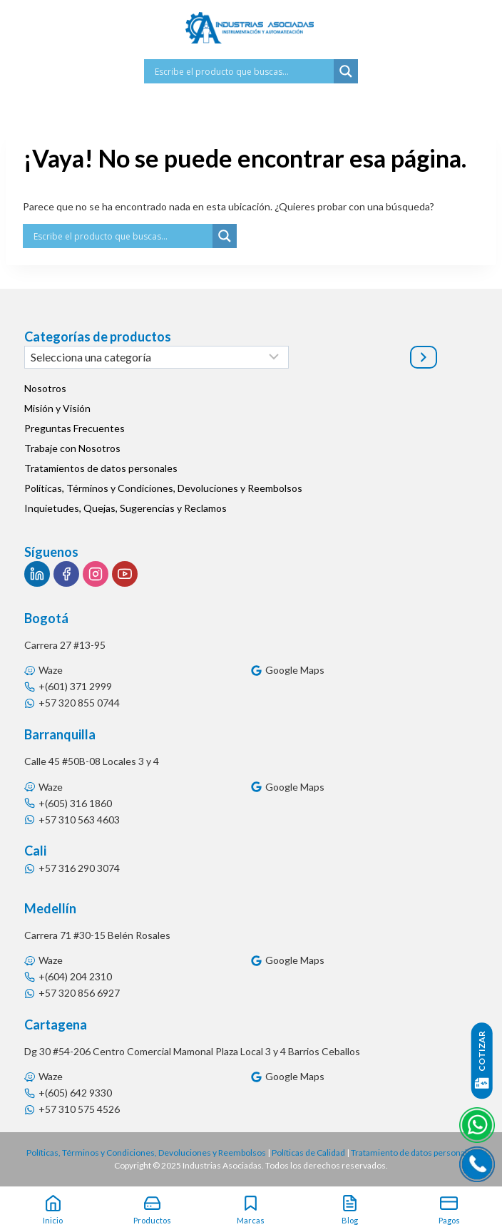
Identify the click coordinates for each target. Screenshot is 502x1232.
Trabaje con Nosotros (72, 448)
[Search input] (242, 71)
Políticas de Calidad (308, 1152)
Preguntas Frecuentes (74, 428)
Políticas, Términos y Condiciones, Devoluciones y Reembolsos (163, 488)
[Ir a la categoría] (423, 357)
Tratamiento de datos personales (413, 1152)
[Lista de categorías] (156, 357)
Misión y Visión (57, 408)
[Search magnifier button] (346, 71)
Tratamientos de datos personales (101, 468)
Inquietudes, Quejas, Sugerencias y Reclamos (125, 508)
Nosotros (45, 388)
